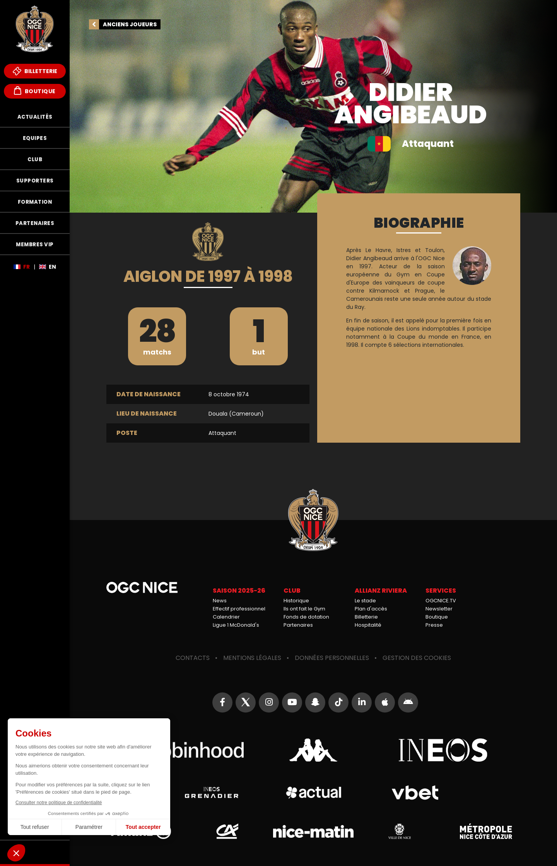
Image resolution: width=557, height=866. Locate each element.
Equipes (35, 138)
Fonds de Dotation (35, 852)
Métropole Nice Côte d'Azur (486, 831)
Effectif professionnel (239, 608)
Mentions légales (252, 657)
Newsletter (439, 608)
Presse (434, 625)
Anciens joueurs (130, 24)
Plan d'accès (371, 608)
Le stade (365, 600)
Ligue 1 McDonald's (236, 625)
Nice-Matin (313, 831)
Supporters (35, 180)
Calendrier (226, 617)
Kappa (313, 750)
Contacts (193, 657)
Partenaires (35, 223)
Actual (313, 792)
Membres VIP (35, 244)
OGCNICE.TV (440, 600)
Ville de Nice (399, 831)
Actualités (35, 117)
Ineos (443, 750)
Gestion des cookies (417, 657)
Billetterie (35, 71)
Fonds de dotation (306, 617)
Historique (296, 600)
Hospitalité (368, 625)
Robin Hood (184, 750)
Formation (35, 202)
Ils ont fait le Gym (304, 608)
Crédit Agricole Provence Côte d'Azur (227, 831)
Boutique (35, 90)
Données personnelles (332, 657)
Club (34, 159)
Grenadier (211, 792)
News (220, 600)
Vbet (415, 792)
